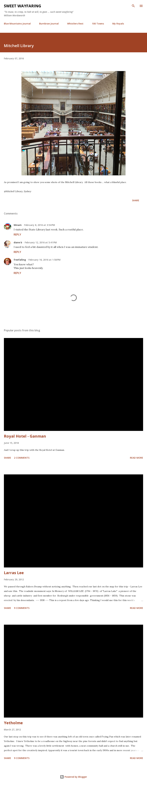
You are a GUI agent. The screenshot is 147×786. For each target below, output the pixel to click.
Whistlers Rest (75, 23)
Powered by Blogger (73, 776)
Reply (17, 234)
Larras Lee (14, 572)
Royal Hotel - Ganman (25, 436)
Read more (136, 457)
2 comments (21, 457)
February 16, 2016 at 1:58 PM (44, 259)
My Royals (118, 23)
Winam (18, 225)
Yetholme (13, 722)
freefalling (20, 259)
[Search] (133, 6)
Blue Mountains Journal (17, 23)
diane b (18, 242)
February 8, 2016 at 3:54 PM (39, 225)
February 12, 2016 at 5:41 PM (41, 242)
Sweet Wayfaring (22, 5)
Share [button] (135, 200)
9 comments (21, 608)
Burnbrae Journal (49, 23)
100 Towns (98, 23)
